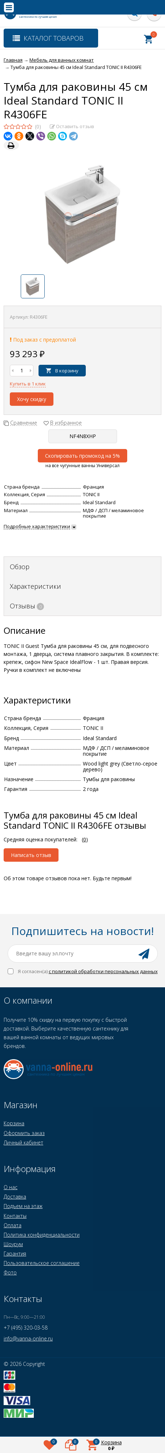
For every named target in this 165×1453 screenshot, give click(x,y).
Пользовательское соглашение (42, 1263)
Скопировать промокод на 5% (82, 455)
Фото (10, 1272)
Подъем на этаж (23, 1206)
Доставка (15, 1196)
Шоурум (13, 1244)
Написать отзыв (31, 855)
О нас (10, 1187)
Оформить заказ (24, 1133)
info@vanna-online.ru (28, 1338)
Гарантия (15, 1253)
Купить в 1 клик (28, 383)
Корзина (14, 1123)
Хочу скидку (31, 399)
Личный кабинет (23, 1142)
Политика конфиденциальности (42, 1234)
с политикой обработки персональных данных (103, 971)
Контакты (15, 1215)
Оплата (12, 1225)
